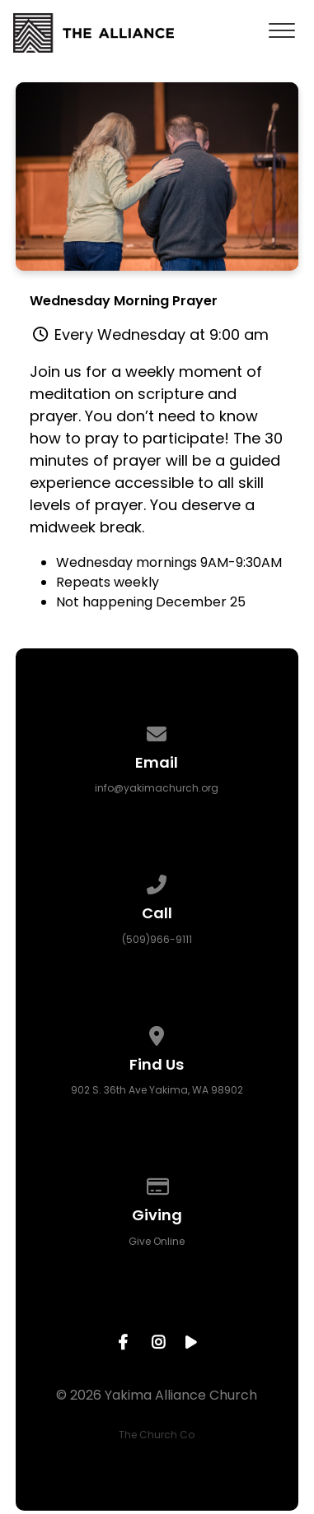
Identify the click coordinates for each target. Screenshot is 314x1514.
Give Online (157, 1241)
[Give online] (157, 1184)
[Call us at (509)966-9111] (157, 882)
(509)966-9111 (157, 939)
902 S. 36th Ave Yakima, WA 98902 (157, 1090)
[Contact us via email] (157, 731)
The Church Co (156, 1435)
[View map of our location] (157, 1033)
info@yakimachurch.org (156, 788)
